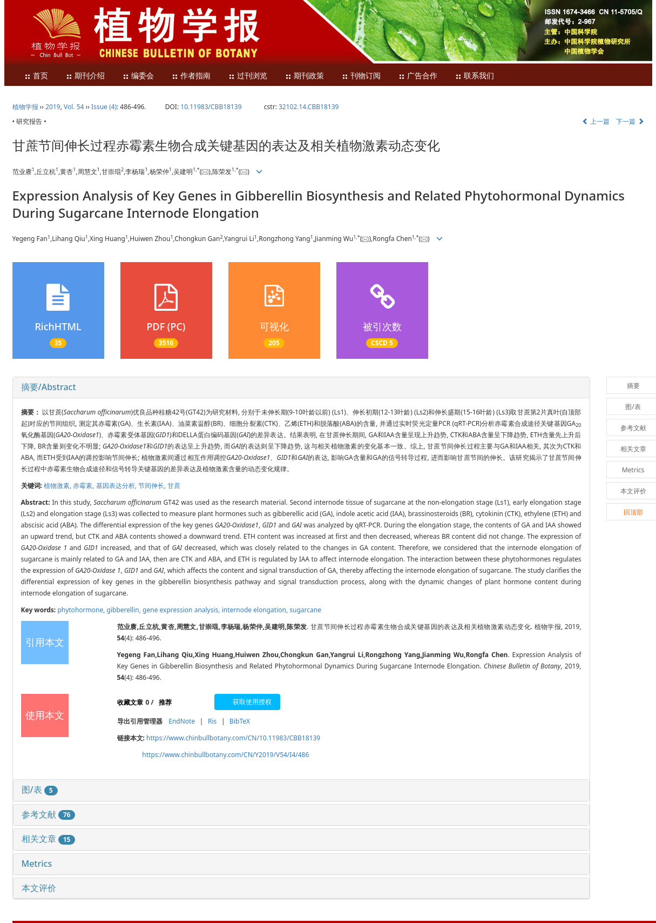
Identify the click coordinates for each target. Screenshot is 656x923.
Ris (212, 721)
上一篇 (596, 121)
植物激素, (58, 485)
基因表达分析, (117, 485)
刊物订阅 (361, 76)
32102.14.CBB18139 (309, 106)
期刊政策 (304, 76)
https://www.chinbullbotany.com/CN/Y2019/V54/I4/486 (225, 754)
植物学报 (25, 106)
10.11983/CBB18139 (210, 106)
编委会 (138, 76)
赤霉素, (84, 485)
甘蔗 (173, 485)
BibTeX (239, 721)
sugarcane (305, 609)
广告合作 (417, 76)
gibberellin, (125, 609)
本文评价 (39, 888)
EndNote (181, 721)
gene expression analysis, (182, 609)
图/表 (40, 789)
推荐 (165, 702)
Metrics (37, 864)
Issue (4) (104, 106)
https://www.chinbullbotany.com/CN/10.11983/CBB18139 (233, 738)
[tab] (301, 387)
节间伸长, (152, 485)
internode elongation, (256, 609)
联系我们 (474, 76)
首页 (36, 76)
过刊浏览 (247, 76)
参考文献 (49, 814)
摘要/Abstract (48, 387)
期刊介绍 (85, 76)
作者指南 (191, 76)
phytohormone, (81, 609)
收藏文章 (130, 702)
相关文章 (49, 839)
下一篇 (630, 121)
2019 (52, 106)
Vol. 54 (74, 106)
